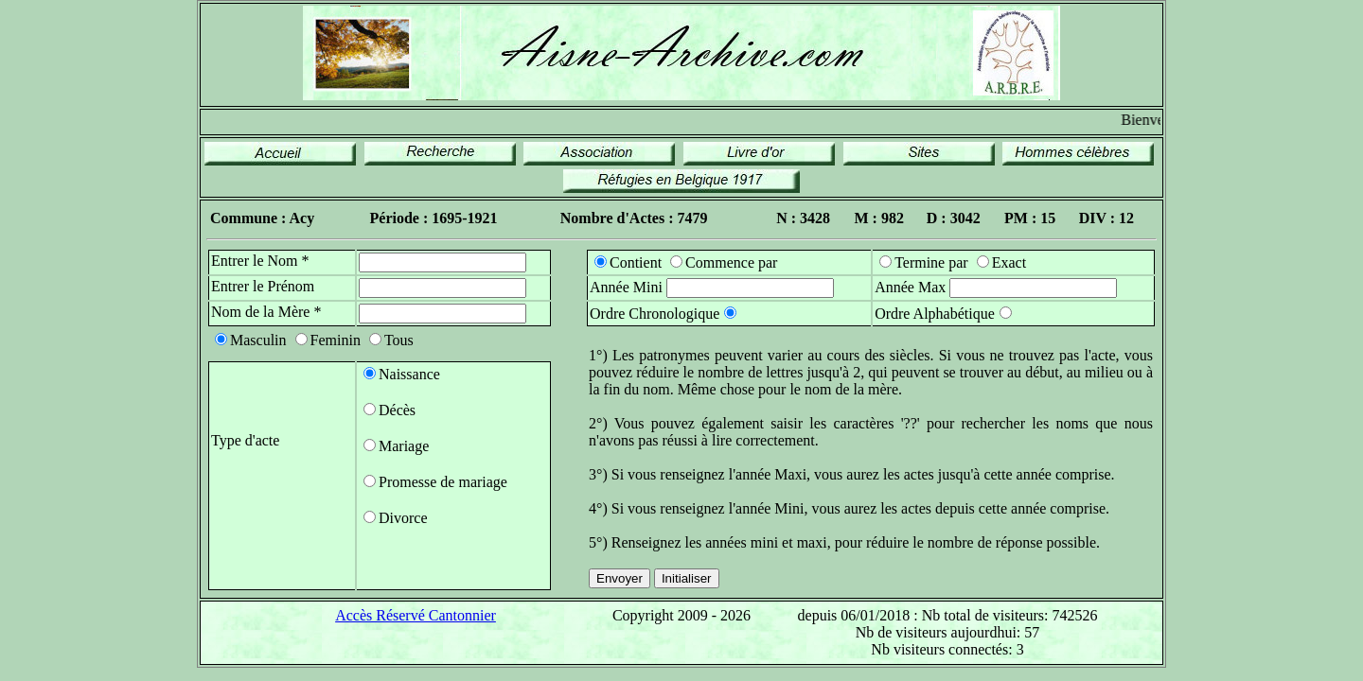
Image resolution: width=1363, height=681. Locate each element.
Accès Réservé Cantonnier (415, 615)
